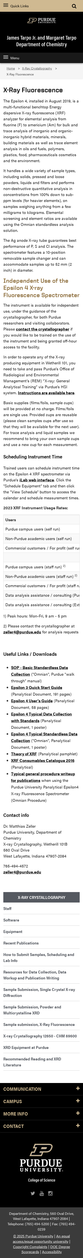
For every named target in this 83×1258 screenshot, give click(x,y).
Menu (11, 57)
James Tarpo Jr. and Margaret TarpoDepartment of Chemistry (41, 40)
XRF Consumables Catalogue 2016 (42, 760)
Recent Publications (21, 943)
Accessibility (52, 1251)
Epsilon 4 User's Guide (32, 700)
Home (11, 68)
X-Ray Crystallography (37, 68)
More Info (41, 1114)
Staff (7, 908)
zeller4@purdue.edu (22, 632)
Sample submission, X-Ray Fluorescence (39, 1024)
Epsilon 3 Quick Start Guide (36, 687)
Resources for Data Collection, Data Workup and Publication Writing (34, 975)
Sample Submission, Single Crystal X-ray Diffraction (39, 992)
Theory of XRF (24, 753)
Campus (41, 1101)
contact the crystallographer (42, 329)
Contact (41, 1126)
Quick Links (16, 5)
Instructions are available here (46, 392)
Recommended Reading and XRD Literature (32, 1062)
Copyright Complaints (30, 1246)
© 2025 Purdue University (33, 1236)
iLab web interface (36, 480)
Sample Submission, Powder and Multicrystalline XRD (32, 1010)
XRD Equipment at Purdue (26, 1047)
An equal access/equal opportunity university (41, 1238)
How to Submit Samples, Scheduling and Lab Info (38, 957)
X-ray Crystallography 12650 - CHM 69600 (40, 1036)
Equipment (12, 931)
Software (11, 920)
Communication (41, 1089)
